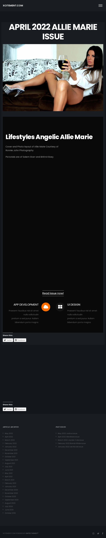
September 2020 (11, 500)
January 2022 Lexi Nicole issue (70, 446)
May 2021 (8, 473)
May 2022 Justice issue (67, 433)
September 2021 (11, 460)
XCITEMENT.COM (13, 5)
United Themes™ (32, 533)
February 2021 (10, 483)
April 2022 (9, 437)
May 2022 (9, 433)
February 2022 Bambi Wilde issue (72, 443)
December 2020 (11, 490)
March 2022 (10, 440)
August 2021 (10, 463)
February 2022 (11, 443)
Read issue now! (53, 293)
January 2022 (10, 446)
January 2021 (10, 486)
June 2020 (9, 510)
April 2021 (8, 476)
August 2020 (10, 503)
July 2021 (8, 466)
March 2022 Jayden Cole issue (71, 440)
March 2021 (9, 480)
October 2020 (10, 496)
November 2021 (11, 453)
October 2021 (10, 456)
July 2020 (9, 506)
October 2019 (10, 513)
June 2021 (9, 470)
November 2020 (11, 493)
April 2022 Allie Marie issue (68, 437)
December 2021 (11, 450)
